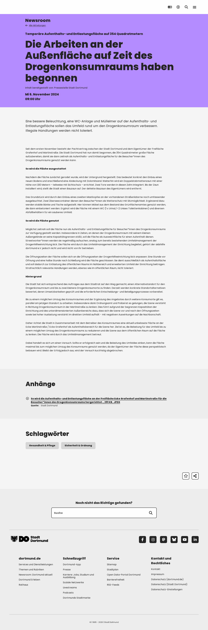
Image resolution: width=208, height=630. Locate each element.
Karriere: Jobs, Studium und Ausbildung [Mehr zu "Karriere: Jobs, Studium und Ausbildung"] (78, 576)
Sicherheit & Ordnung (78, 445)
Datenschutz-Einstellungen (166, 589)
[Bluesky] (174, 539)
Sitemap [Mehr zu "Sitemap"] (112, 564)
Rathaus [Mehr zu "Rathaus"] (23, 584)
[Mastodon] (163, 539)
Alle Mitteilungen (36, 25)
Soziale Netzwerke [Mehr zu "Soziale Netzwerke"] (73, 582)
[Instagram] (153, 539)
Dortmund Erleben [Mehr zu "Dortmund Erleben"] (29, 579)
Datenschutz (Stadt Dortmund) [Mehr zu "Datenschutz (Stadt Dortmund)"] (169, 584)
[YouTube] (184, 539)
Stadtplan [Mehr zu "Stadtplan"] (112, 569)
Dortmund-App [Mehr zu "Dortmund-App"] (72, 564)
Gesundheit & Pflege (42, 445)
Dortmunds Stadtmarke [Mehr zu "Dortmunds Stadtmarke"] (76, 597)
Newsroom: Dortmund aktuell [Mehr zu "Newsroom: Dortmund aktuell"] (35, 574)
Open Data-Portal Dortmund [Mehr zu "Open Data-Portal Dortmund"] (123, 574)
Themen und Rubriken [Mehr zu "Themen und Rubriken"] (31, 569)
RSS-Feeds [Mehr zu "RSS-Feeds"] (113, 584)
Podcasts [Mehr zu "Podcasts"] (68, 592)
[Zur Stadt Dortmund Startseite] (29, 7)
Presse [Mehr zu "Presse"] (67, 569)
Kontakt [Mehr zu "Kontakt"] (155, 569)
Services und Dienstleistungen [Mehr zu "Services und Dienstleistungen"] (36, 564)
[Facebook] (142, 539)
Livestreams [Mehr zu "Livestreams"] (70, 587)
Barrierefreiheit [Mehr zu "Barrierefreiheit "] (115, 579)
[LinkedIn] (195, 539)
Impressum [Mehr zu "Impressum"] (157, 574)
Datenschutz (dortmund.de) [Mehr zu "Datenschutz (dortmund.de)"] (167, 579)
